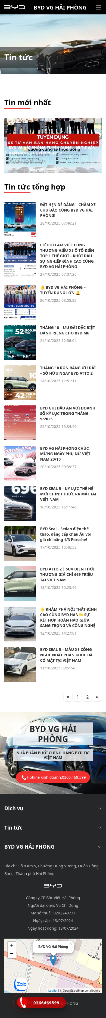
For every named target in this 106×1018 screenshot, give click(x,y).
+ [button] (12, 946)
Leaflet (52, 990)
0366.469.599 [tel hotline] (74, 777)
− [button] (12, 954)
